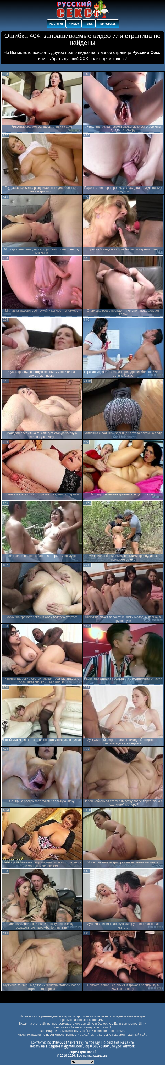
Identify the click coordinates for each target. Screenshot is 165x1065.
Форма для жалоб (83, 1052)
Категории (56, 23)
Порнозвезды (108, 23)
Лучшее (74, 23)
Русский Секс (146, 52)
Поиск (89, 23)
